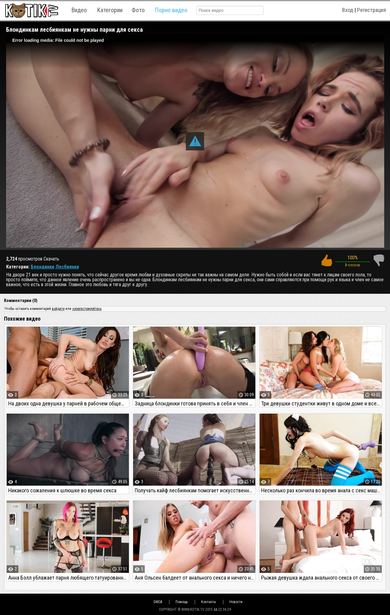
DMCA (158, 602)
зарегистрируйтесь (86, 309)
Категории (109, 10)
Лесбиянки (67, 267)
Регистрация (371, 10)
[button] (195, 141)
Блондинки (42, 267)
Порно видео (171, 10)
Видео (79, 10)
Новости (236, 602)
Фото (138, 10)
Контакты (208, 602)
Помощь (182, 602)
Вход (347, 10)
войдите (58, 309)
